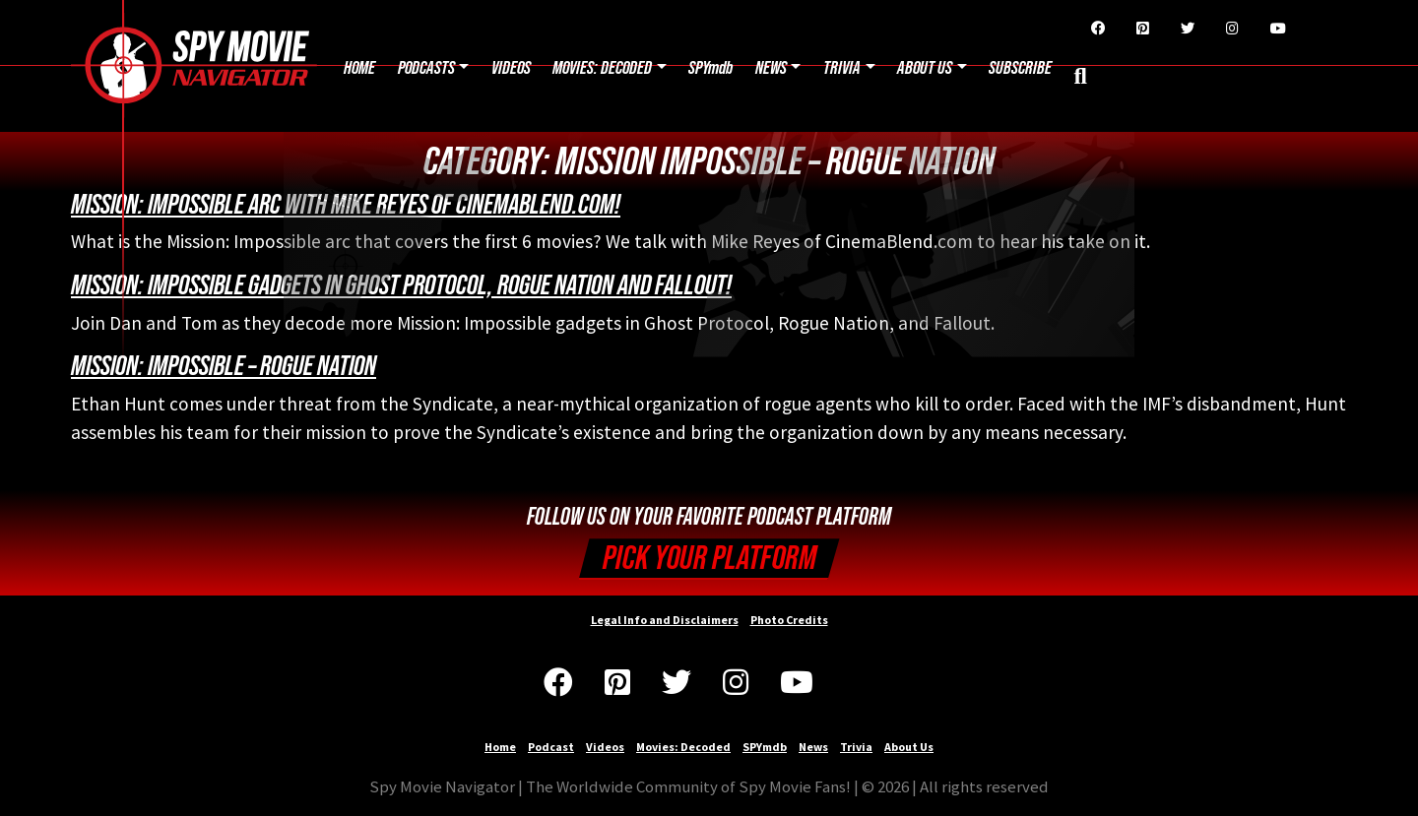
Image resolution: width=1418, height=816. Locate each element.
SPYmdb (710, 68)
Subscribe (1020, 68)
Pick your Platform (709, 558)
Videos (511, 68)
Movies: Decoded (602, 68)
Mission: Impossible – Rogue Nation (223, 366)
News (771, 68)
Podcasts (426, 68)
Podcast (551, 746)
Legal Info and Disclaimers (665, 619)
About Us (924, 68)
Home (359, 68)
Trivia (842, 68)
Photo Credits (789, 619)
